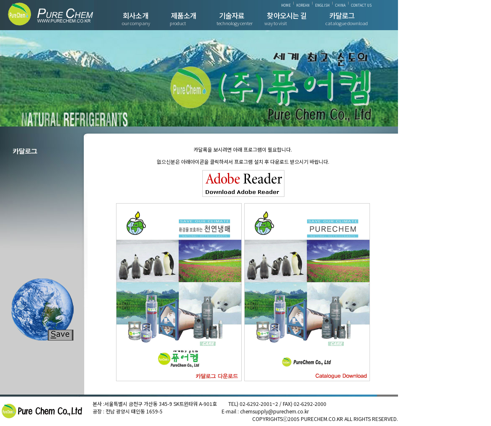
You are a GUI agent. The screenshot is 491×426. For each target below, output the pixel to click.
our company (136, 23)
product (178, 23)
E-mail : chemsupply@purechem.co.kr (265, 411)
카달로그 (342, 15)
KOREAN (303, 5)
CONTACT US (361, 5)
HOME (286, 5)
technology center (235, 23)
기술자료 (232, 15)
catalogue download (347, 23)
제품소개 (183, 15)
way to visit (275, 23)
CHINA (340, 5)
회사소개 (135, 15)
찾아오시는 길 (286, 15)
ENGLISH (322, 5)
